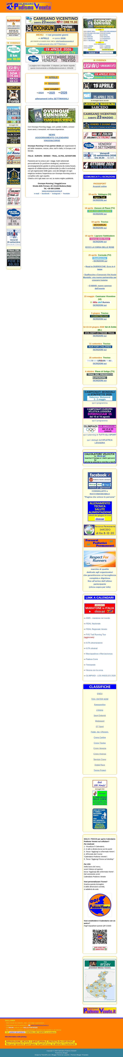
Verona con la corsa (94, 670)
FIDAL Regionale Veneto (96, 629)
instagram (56, 194)
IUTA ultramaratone (94, 643)
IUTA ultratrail (92, 648)
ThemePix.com (46, 1055)
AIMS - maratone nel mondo (98, 618)
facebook (45, 194)
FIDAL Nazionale (93, 624)
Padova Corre (92, 659)
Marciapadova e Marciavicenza (99, 654)
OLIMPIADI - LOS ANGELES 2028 (101, 676)
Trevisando (90, 665)
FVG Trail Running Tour (96, 635)
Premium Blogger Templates (79, 1055)
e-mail (36, 194)
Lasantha (66, 1055)
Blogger (65, 1053)
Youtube (66, 194)
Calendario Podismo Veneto (66, 1050)
